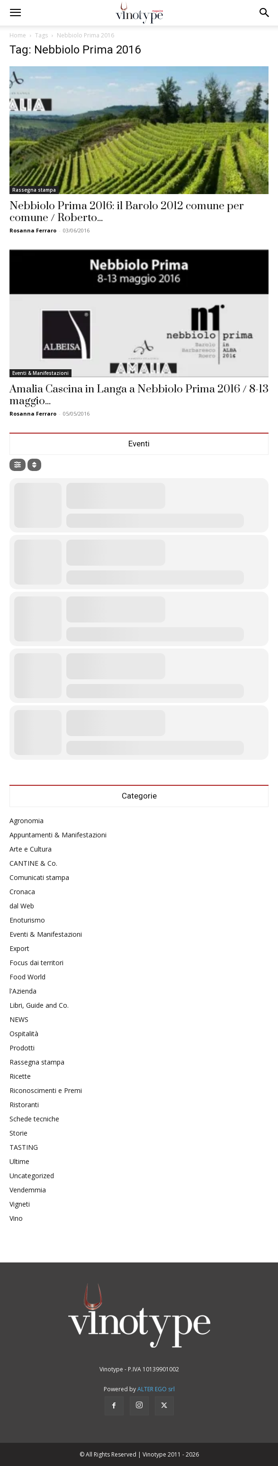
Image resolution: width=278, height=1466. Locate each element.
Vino (16, 1218)
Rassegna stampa (34, 190)
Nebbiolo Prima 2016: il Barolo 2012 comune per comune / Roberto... (126, 212)
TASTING (23, 1147)
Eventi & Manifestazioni (40, 373)
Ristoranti (24, 1104)
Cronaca (22, 891)
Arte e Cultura (30, 848)
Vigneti (19, 1203)
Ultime (19, 1161)
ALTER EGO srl (156, 1389)
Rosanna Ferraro (32, 230)
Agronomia (26, 820)
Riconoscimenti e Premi (45, 1090)
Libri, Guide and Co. (39, 1005)
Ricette (20, 1076)
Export (19, 948)
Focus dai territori (36, 962)
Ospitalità (23, 1033)
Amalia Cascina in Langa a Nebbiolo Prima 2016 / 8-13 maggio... (139, 395)
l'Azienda (22, 990)
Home (17, 35)
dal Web (21, 905)
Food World (27, 976)
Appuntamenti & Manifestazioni (58, 834)
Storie (18, 1132)
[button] (15, 13)
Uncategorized (31, 1175)
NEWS (18, 1019)
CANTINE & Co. (33, 863)
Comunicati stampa (39, 877)
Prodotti (22, 1047)
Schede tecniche (34, 1118)
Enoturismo (27, 919)
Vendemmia (27, 1189)
